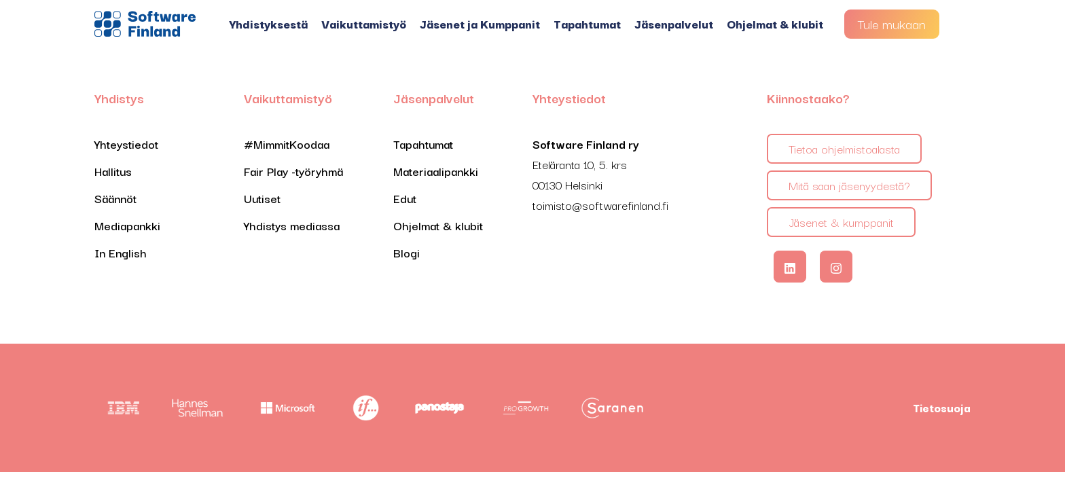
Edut (404, 198)
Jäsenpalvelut (673, 23)
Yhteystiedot (126, 143)
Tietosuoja (942, 407)
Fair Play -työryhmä (293, 171)
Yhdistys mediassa (292, 225)
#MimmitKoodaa (286, 143)
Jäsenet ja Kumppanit (480, 23)
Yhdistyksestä (269, 23)
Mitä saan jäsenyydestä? (849, 185)
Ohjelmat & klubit (775, 23)
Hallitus (113, 171)
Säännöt (115, 198)
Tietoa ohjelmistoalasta (844, 148)
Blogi (406, 252)
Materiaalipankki (435, 171)
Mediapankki (127, 225)
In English (120, 252)
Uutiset (262, 198)
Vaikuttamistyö (363, 23)
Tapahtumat (587, 23)
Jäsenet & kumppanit (841, 222)
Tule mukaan (892, 24)
